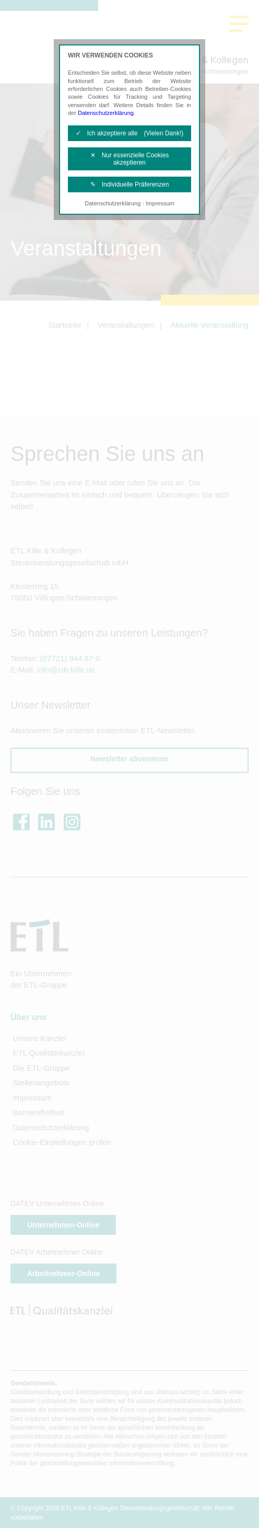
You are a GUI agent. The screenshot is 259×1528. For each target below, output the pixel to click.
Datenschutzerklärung (106, 113)
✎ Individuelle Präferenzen (129, 184)
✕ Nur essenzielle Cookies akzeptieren (129, 159)
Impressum (160, 203)
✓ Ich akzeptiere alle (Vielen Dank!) (130, 133)
